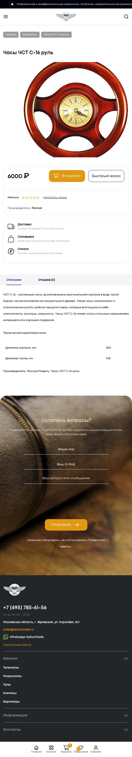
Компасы (10, 693)
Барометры (11, 701)
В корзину (67, 175)
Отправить (65, 524)
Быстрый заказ (106, 176)
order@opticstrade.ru (18, 629)
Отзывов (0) (46, 280)
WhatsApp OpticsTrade (23, 636)
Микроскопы (12, 676)
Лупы (7, 684)
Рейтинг (13, 196)
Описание (13, 280)
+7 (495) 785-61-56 (53, 430)
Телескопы (11, 667)
